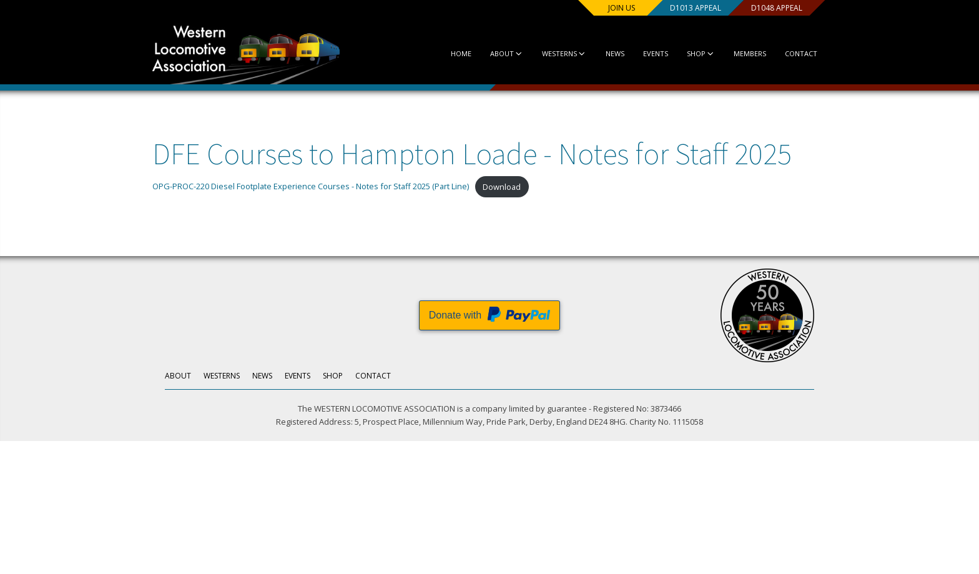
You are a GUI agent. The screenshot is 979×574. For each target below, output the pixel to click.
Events (655, 53)
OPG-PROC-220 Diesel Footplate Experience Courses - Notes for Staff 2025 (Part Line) (310, 186)
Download (502, 186)
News (615, 53)
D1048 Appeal (776, 7)
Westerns (564, 53)
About (506, 53)
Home (461, 53)
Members (750, 53)
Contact (801, 53)
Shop (701, 53)
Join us (621, 7)
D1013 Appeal (695, 7)
